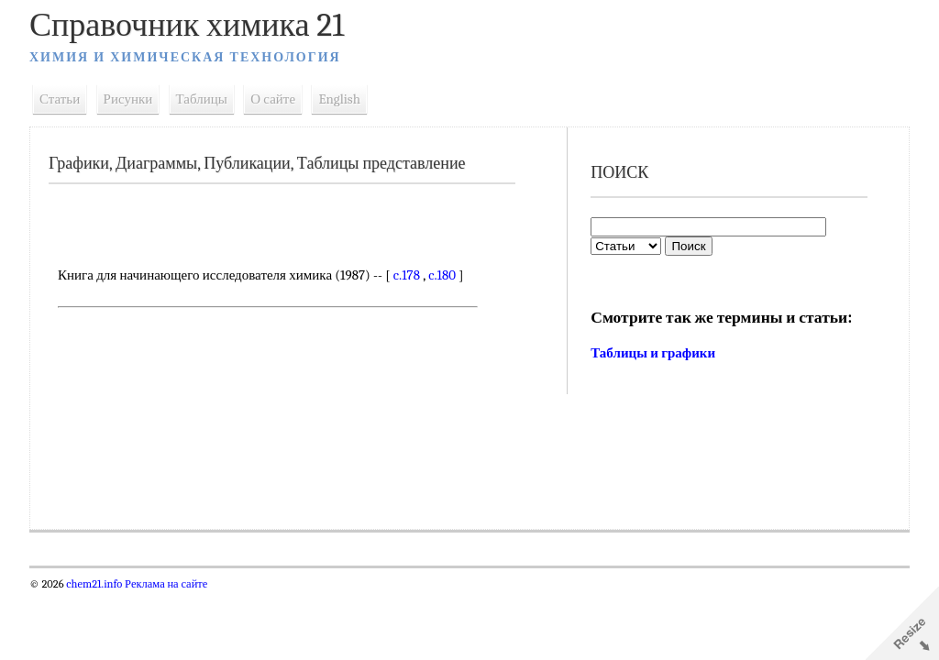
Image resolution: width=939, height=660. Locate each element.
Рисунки (128, 99)
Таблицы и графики (653, 353)
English (339, 99)
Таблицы (201, 99)
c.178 (406, 275)
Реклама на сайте (164, 584)
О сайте (272, 99)
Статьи (59, 99)
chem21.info (94, 584)
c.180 (442, 275)
